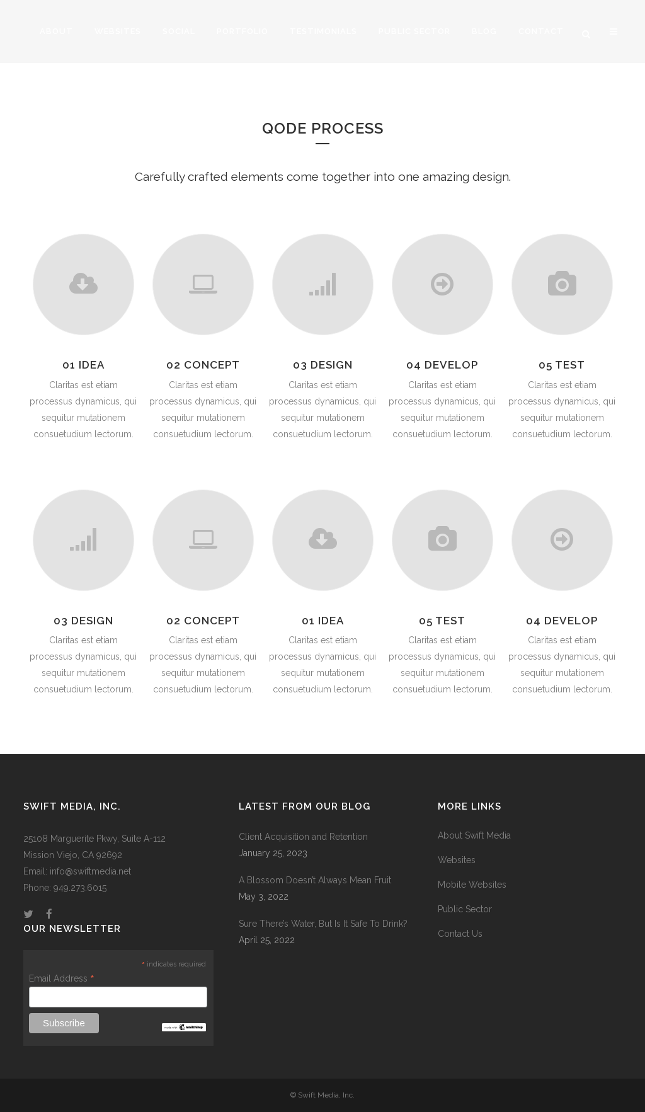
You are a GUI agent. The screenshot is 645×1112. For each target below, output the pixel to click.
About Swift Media (474, 835)
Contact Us (460, 934)
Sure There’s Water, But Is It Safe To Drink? (323, 924)
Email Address (61, 978)
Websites (457, 860)
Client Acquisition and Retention (303, 837)
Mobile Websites (472, 885)
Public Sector (465, 909)
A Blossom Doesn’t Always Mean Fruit (315, 880)
